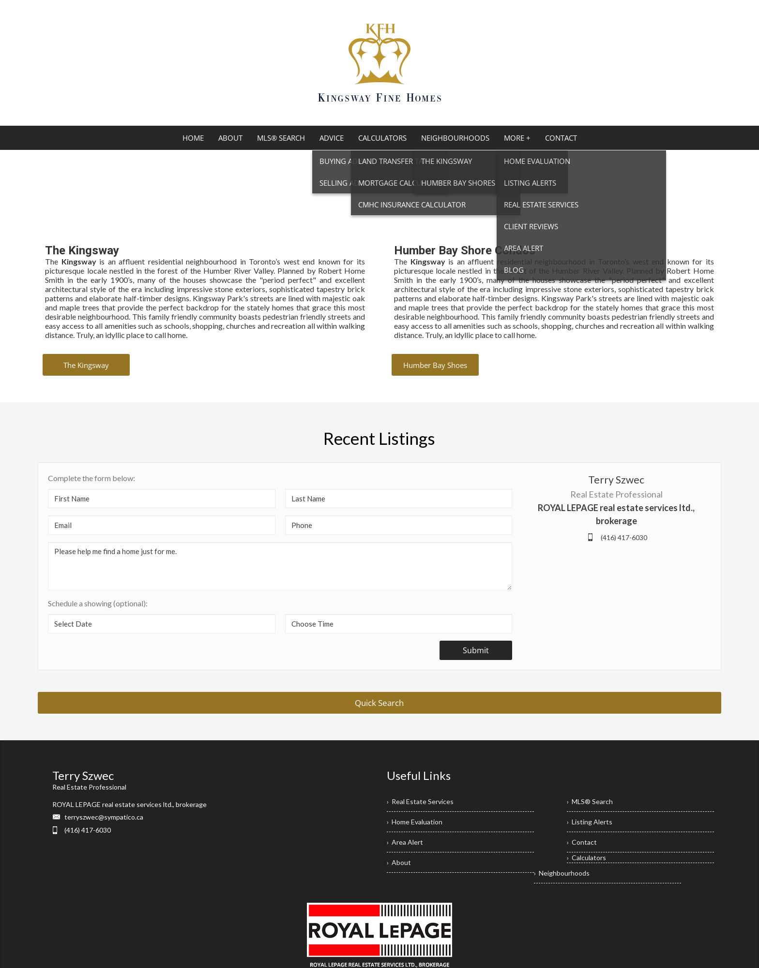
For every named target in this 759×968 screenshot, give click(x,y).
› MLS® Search (590, 801)
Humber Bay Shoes (435, 365)
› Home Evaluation (414, 822)
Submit (476, 650)
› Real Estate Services (420, 801)
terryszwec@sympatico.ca (103, 817)
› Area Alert (405, 842)
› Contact (582, 842)
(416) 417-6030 (624, 537)
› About (399, 862)
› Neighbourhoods (562, 873)
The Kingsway (86, 365)
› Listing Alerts (589, 822)
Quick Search (379, 702)
